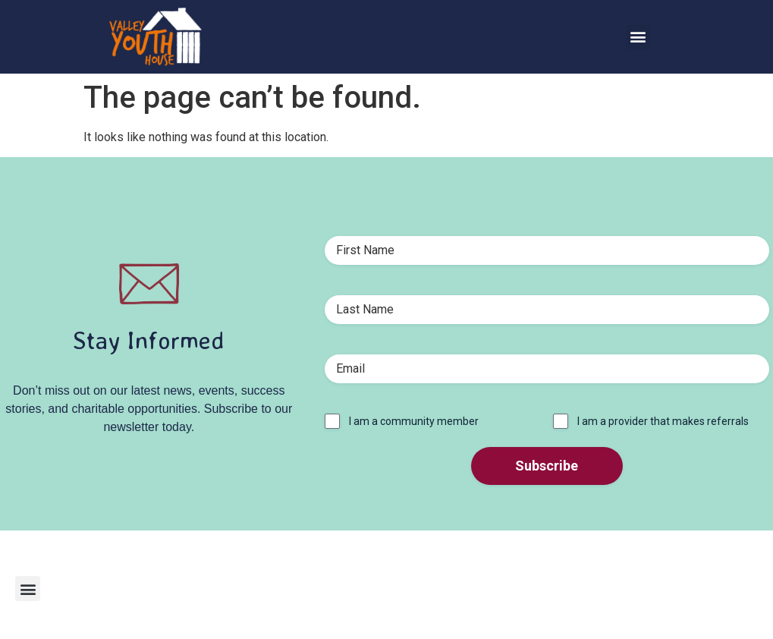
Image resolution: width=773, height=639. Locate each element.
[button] (638, 36)
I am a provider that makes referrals (663, 421)
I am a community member (414, 421)
